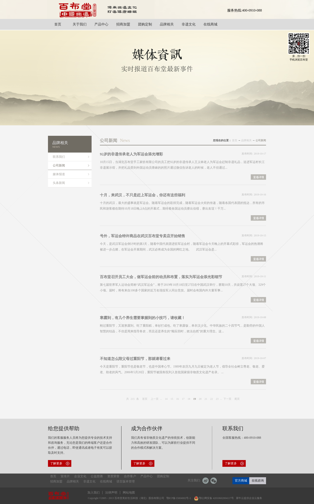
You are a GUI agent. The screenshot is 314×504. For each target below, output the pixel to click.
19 (194, 398)
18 (189, 398)
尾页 (237, 398)
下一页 (227, 398)
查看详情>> (258, 177)
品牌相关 (246, 140)
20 (200, 398)
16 (177, 398)
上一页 (155, 398)
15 (172, 398)
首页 (144, 398)
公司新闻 (261, 140)
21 (206, 398)
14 (166, 398)
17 (183, 398)
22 (211, 398)
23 (217, 398)
